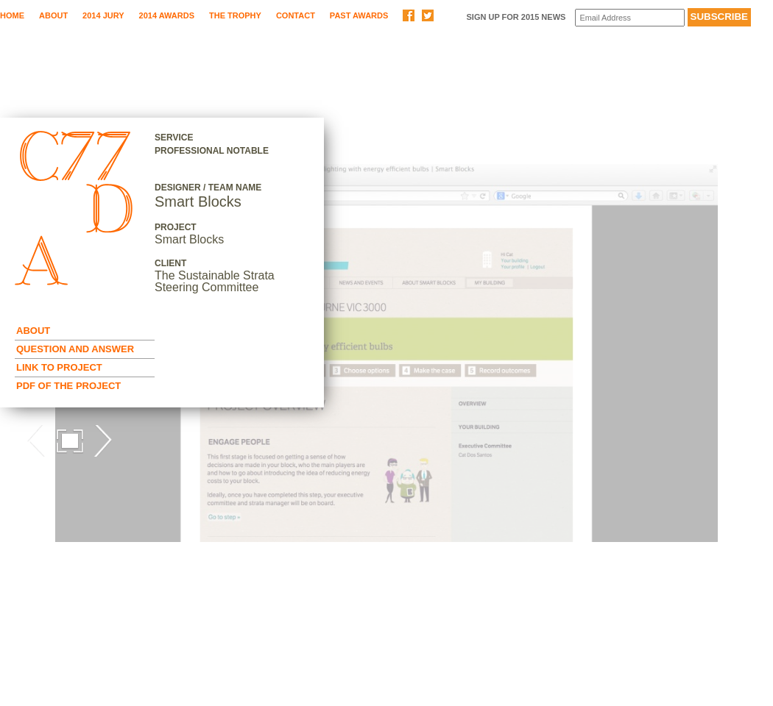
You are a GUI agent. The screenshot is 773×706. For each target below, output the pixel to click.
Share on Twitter (428, 15)
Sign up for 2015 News (515, 17)
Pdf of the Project (68, 385)
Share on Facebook (408, 15)
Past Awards (359, 15)
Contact (295, 15)
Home (12, 15)
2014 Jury (103, 15)
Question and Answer (75, 348)
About (53, 15)
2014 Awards (166, 15)
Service (174, 137)
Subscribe (720, 16)
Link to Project (59, 367)
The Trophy (235, 15)
